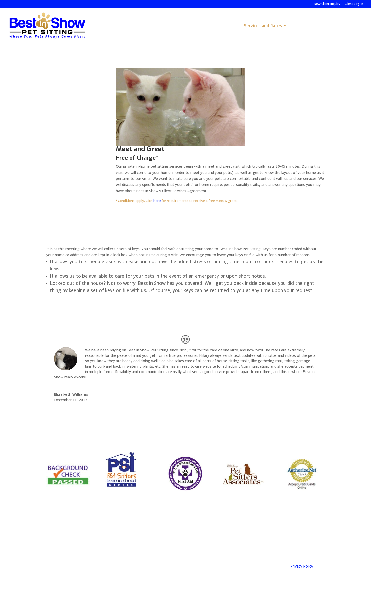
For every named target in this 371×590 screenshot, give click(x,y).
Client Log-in (354, 4)
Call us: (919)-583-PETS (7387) (154, 542)
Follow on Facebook (220, 540)
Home (201, 26)
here (157, 200)
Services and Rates (263, 26)
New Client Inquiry (327, 4)
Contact (355, 26)
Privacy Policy (301, 566)
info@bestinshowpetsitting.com (303, 540)
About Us (223, 26)
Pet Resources (308, 26)
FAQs (335, 26)
